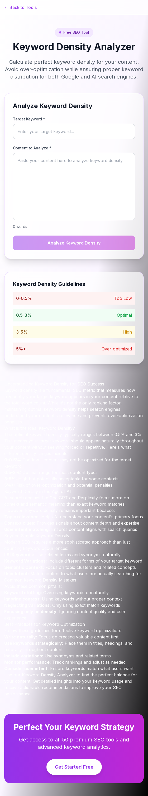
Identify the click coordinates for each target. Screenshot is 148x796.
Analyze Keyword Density (74, 243)
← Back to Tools (20, 7)
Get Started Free (74, 767)
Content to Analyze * (32, 148)
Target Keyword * (29, 119)
